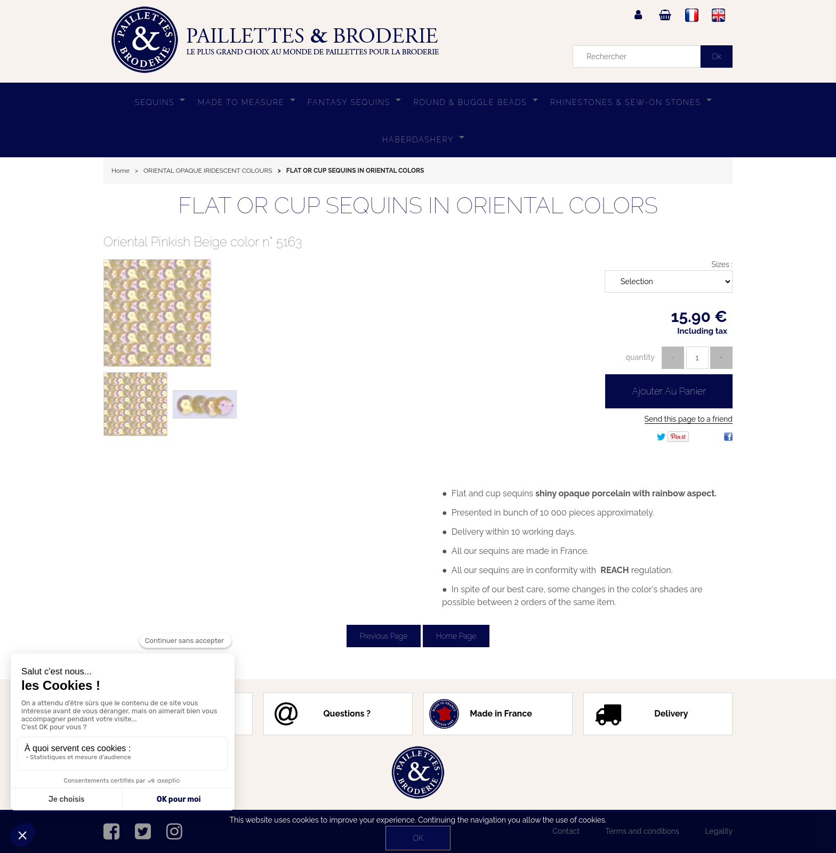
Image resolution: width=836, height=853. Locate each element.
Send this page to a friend (689, 419)
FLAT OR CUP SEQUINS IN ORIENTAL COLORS (418, 205)
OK (418, 838)
